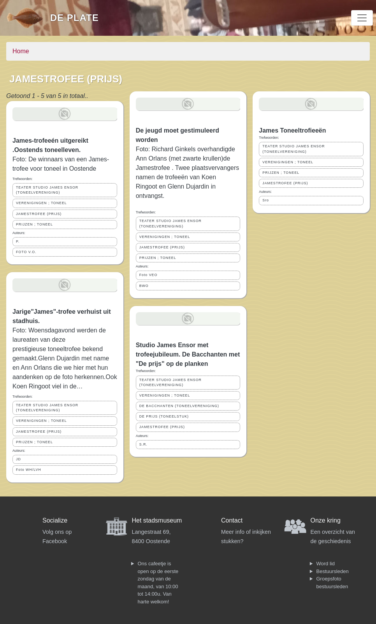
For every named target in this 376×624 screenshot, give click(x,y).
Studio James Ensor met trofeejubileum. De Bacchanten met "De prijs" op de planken (188, 354)
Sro (265, 200)
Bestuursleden (332, 571)
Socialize (54, 520)
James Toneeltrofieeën (292, 130)
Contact (231, 520)
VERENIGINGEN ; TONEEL (41, 203)
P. (17, 241)
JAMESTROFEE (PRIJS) (38, 214)
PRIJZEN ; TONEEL (34, 224)
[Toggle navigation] (362, 18)
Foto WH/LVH (28, 470)
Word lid (325, 563)
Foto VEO (148, 275)
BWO (144, 286)
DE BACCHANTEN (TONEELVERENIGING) (179, 406)
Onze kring (326, 520)
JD (18, 459)
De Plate (74, 17)
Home (20, 51)
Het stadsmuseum (157, 520)
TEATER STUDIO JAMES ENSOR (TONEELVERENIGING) (47, 189)
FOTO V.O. (26, 252)
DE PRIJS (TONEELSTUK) (164, 416)
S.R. (143, 444)
